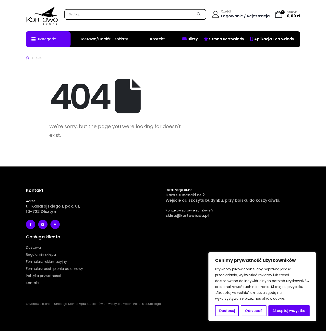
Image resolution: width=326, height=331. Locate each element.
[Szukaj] (199, 14)
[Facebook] (30, 224)
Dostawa (33, 247)
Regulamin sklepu (41, 254)
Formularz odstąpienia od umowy (54, 268)
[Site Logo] (42, 15)
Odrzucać (253, 310)
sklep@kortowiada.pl (187, 215)
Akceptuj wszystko (288, 310)
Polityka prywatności (43, 275)
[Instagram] (55, 224)
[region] (262, 286)
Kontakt (157, 39)
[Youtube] (43, 224)
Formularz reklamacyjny (46, 261)
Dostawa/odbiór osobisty (104, 39)
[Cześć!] (241, 14)
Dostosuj (227, 310)
